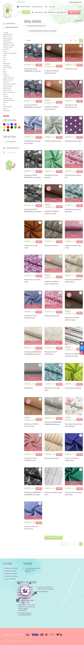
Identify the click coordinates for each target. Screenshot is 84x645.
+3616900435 (20, 2)
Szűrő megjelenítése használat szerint (41, 31)
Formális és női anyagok (10, 53)
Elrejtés (6, 116)
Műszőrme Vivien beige (52, 458)
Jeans (4, 57)
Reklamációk (22, 595)
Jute (4, 61)
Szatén (5, 102)
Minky (4, 72)
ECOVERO (6, 49)
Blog (46, 7)
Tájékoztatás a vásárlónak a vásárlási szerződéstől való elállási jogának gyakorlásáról (26, 607)
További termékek (53, 537)
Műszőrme (6, 76)
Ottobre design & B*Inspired (8, 81)
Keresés (26, 12)
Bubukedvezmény (10, 27)
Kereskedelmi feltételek (25, 587)
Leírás (39, 65)
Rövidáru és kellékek (9, 92)
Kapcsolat (52, 7)
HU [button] (80, 7)
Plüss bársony (7, 88)
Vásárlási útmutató (24, 590)
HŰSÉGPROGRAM (23, 7)
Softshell (5, 96)
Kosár (74, 12)
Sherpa (5, 94)
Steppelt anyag (7, 98)
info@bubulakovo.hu (75, 2)
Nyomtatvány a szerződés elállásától (26, 601)
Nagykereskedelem (24, 598)
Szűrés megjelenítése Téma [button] (36, 26)
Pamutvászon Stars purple (73, 141)
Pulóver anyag (7, 90)
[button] (12, 142)
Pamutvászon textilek (9, 84)
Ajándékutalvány (8, 35)
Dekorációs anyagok (9, 45)
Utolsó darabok (7, 107)
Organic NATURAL (8, 78)
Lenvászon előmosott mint (53, 141)
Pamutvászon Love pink (52, 316)
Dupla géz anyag (7, 47)
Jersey (5, 59)
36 (76, 544)
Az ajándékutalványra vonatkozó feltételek (24, 614)
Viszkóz (5, 109)
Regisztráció (62, 12)
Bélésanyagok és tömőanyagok (8, 40)
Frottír (5, 55)
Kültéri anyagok (7, 67)
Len (4, 70)
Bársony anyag (7, 37)
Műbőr (5, 74)
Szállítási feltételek (37, 7)
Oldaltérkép (7, 634)
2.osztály (5, 33)
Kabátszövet (6, 63)
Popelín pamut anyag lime (73, 388)
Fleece (5, 51)
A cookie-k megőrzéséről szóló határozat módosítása (45, 588)
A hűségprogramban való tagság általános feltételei (32, 570)
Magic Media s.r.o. (14, 641)
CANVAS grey (28, 388)
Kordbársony (6, 65)
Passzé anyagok (7, 86)
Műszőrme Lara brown (51, 245)
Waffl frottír (6, 111)
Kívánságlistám (37, 12)
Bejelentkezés (50, 12)
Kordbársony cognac (71, 69)
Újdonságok (9, 24)
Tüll (4, 104)
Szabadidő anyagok (8, 100)
